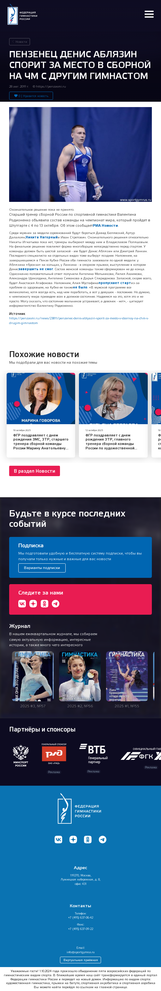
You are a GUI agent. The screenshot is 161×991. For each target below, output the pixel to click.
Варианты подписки (42, 568)
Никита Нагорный (42, 237)
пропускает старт (114, 283)
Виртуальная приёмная (80, 960)
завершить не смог (35, 269)
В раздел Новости (34, 471)
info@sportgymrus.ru (81, 952)
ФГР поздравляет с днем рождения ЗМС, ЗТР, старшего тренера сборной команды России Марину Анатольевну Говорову (41, 443)
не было (80, 287)
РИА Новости (105, 225)
